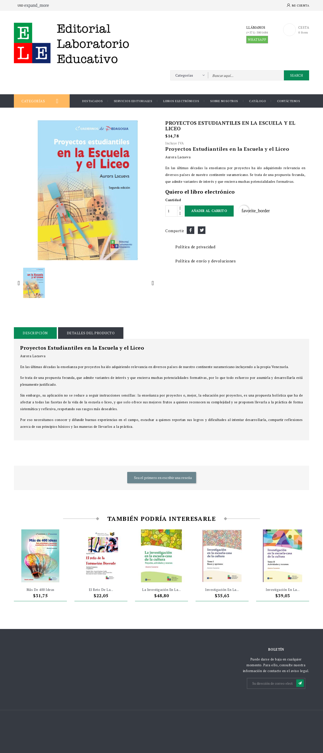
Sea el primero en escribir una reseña (162, 477)
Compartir (190, 230)
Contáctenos (288, 101)
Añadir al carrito (209, 210)
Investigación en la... (283, 589)
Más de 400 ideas (40, 589)
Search (296, 75)
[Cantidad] (171, 211)
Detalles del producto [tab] (91, 332)
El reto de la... (101, 589)
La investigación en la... (161, 589)
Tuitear (201, 230)
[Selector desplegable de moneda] (23, 5)
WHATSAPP (257, 39)
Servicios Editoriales (133, 101)
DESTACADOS (92, 101)
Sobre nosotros (224, 101)
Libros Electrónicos (181, 101)
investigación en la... (222, 589)
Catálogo (257, 101)
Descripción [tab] (35, 332)
